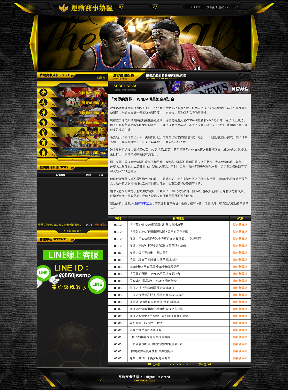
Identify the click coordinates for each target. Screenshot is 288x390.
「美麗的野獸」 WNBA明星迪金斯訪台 (155, 273)
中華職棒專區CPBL (72, 122)
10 (194, 364)
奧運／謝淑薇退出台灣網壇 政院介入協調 (156, 309)
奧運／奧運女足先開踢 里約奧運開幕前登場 (159, 316)
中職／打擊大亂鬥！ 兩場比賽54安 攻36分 (157, 294)
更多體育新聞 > (72, 230)
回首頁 (101, 77)
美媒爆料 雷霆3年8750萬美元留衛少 (153, 280)
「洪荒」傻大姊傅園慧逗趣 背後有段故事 (156, 224)
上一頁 (156, 364)
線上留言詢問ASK (72, 152)
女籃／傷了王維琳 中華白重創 (149, 252)
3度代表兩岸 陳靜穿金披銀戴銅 (150, 337)
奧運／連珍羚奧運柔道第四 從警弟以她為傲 (158, 245)
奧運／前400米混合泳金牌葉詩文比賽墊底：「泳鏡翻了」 (167, 238)
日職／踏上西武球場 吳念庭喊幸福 (152, 287)
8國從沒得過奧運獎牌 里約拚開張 (151, 351)
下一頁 (202, 364)
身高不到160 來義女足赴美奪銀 (150, 358)
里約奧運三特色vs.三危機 (146, 323)
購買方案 (224, 7)
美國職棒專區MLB (72, 112)
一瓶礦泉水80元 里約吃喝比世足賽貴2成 (156, 344)
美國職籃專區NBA (72, 92)
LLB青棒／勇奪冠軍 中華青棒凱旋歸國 (155, 266)
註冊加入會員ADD (72, 132)
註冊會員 (212, 7)
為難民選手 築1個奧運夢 (145, 330)
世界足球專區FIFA (72, 102)
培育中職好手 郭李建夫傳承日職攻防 (153, 259)
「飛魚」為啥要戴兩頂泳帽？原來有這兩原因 (159, 231)
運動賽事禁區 (143, 203)
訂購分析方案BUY (72, 142)
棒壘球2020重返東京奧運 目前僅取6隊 (155, 301)
